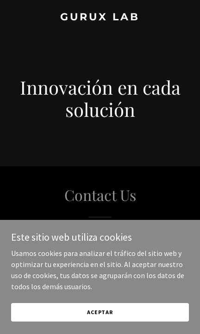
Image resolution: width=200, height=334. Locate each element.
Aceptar (100, 324)
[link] (100, 17)
